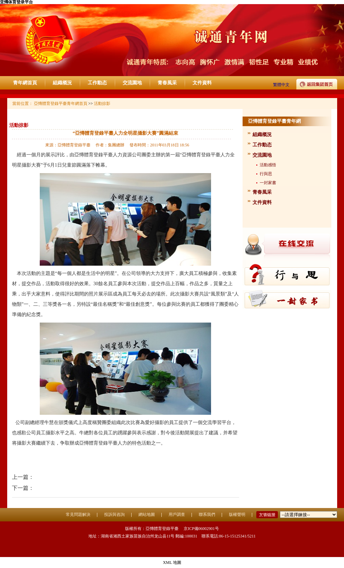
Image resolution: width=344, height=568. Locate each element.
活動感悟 (268, 164)
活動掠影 (18, 125)
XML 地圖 (172, 562)
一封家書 (268, 182)
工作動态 (97, 82)
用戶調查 (177, 514)
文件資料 (202, 82)
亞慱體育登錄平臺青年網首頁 (60, 103)
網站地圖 (146, 514)
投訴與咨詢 (114, 514)
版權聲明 (237, 514)
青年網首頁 (25, 82)
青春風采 (167, 82)
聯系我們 (207, 514)
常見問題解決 (78, 514)
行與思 (266, 173)
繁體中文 (281, 84)
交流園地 (132, 82)
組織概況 (62, 82)
